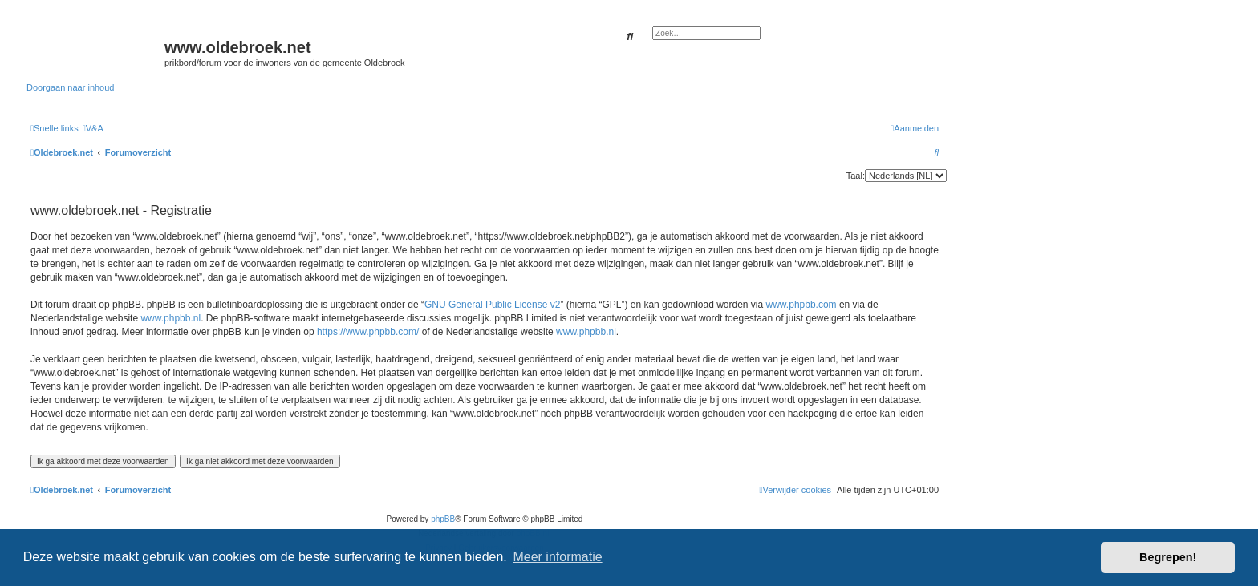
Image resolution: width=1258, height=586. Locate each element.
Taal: (855, 175)
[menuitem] (93, 128)
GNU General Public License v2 (492, 304)
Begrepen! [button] (1167, 557)
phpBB (443, 519)
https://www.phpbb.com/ (368, 331)
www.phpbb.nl (170, 318)
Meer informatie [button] (557, 557)
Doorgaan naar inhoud (70, 87)
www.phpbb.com (801, 304)
